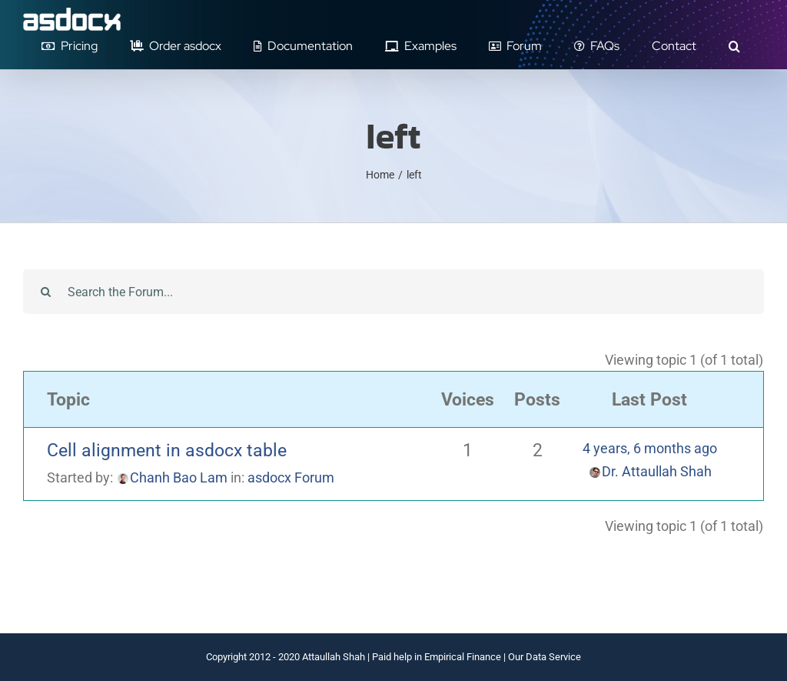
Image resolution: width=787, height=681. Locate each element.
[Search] (45, 291)
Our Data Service (544, 657)
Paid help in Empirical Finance (436, 657)
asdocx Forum (290, 477)
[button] (734, 46)
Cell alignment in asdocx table (167, 450)
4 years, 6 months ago (650, 448)
